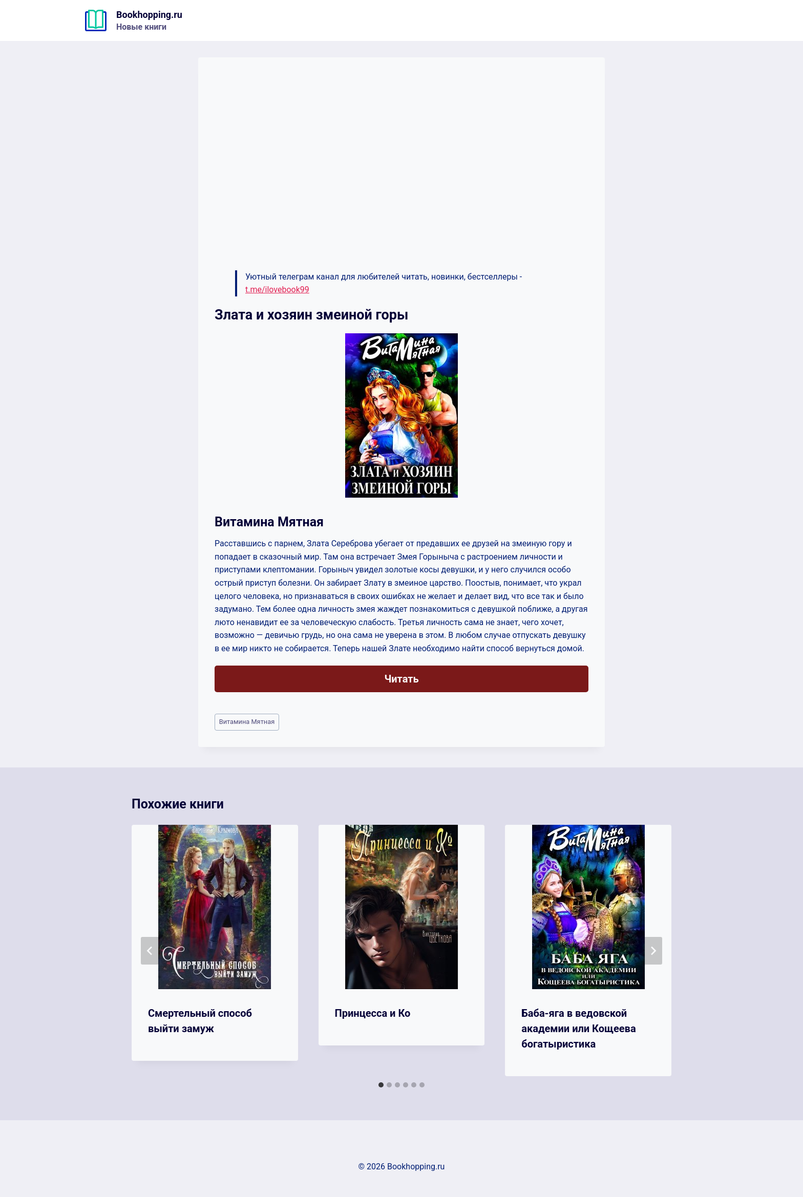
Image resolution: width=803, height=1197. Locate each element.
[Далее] (653, 951)
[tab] (381, 1084)
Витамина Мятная (246, 721)
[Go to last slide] (150, 951)
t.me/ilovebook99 (277, 289)
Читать (401, 679)
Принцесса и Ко (373, 1013)
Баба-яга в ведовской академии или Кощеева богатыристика (578, 1028)
